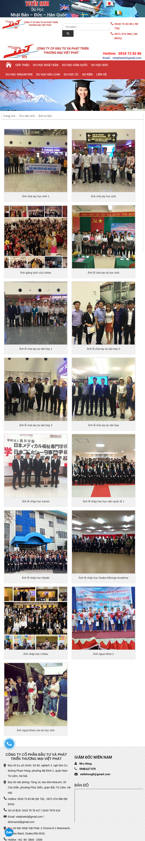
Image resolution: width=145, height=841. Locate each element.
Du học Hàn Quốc (75, 65)
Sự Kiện (87, 74)
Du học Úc (71, 74)
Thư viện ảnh (27, 116)
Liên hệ (101, 74)
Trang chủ (9, 116)
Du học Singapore (19, 74)
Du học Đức (99, 65)
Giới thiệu (22, 65)
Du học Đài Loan (48, 74)
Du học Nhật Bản (45, 65)
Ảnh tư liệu (45, 116)
